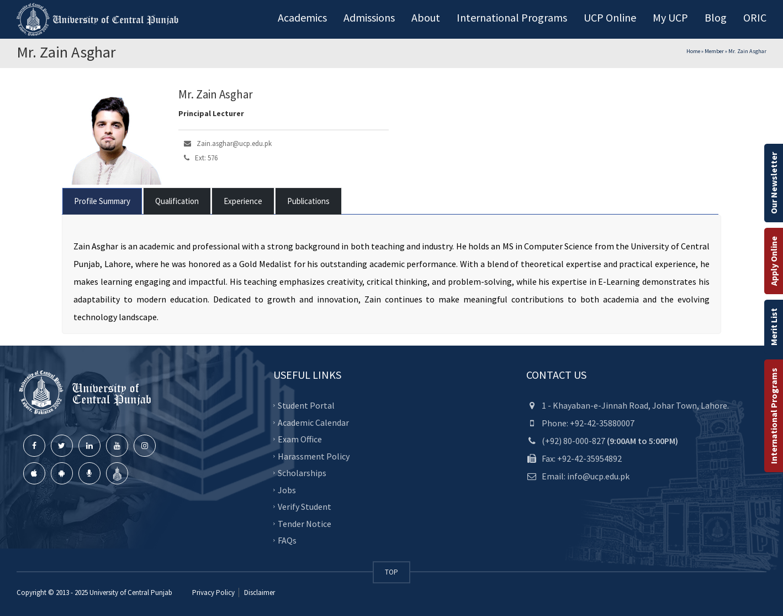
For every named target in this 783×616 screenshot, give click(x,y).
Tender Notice (304, 523)
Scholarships (302, 472)
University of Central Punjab (130, 592)
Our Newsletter (773, 183)
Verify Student (304, 506)
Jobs (287, 489)
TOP (391, 572)
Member (714, 51)
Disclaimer (258, 592)
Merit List (773, 327)
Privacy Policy (213, 592)
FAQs (287, 540)
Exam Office (300, 439)
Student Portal (306, 405)
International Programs (773, 416)
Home (693, 51)
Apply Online (773, 261)
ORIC (754, 17)
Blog (716, 17)
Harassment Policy (314, 456)
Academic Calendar (313, 422)
